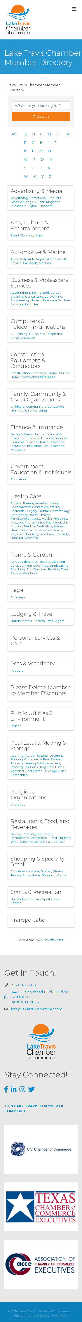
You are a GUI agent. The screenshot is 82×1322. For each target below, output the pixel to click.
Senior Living (37, 410)
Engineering (19, 300)
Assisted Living (47, 503)
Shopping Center (55, 875)
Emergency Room (24, 514)
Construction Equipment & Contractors (27, 360)
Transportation (29, 920)
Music (39, 235)
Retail (36, 875)
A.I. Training (18, 333)
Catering (29, 834)
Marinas (45, 263)
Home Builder (59, 373)
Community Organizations (45, 406)
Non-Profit (18, 410)
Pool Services (36, 569)
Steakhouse (29, 841)
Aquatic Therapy (22, 503)
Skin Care (47, 534)
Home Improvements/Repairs (32, 377)
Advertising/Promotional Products (35, 198)
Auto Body (18, 259)
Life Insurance (53, 445)
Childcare (17, 406)
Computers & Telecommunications (37, 324)
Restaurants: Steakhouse (29, 837)
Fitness (44, 514)
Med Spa (45, 522)
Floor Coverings (36, 565)
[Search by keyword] (41, 105)
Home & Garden (31, 555)
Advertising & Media (36, 191)
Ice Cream (44, 834)
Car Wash (30, 263)
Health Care (25, 496)
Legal (17, 590)
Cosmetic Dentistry (46, 507)
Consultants (34, 296)
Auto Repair (37, 259)
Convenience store (24, 871)
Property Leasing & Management (35, 763)
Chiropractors (20, 507)
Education (18, 479)
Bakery (15, 834)
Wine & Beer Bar (52, 841)
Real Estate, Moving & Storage (38, 746)
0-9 (13, 134)
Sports (47, 899)
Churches (17, 804)
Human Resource (43, 300)
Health (47, 518)
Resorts (39, 621)
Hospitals (60, 518)
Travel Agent (55, 621)
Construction (20, 373)
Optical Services (34, 530)
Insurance (17, 445)
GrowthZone (52, 940)
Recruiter (31, 304)
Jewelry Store (20, 875)
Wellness (31, 537)
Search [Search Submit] (41, 116)
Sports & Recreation (35, 892)
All (69, 134)
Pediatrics (54, 530)
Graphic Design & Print (27, 202)
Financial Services (54, 438)
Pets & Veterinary (32, 663)
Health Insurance (51, 442)
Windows (30, 573)
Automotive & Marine (38, 252)
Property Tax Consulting (28, 767)
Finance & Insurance (36, 427)
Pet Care (17, 670)
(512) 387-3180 (23, 985)
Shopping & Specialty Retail (37, 861)
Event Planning (21, 235)
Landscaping (58, 565)
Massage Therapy (23, 522)
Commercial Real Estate (42, 759)
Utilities (15, 726)
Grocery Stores (51, 871)
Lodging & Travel (32, 614)
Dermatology (60, 511)
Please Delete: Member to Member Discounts (40, 690)
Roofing (54, 569)
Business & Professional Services (40, 283)
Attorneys (17, 597)
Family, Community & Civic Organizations (38, 397)
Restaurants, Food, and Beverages (40, 824)
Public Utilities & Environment (31, 716)
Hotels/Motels (21, 621)
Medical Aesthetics (38, 526)
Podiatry (32, 534)
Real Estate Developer (42, 771)
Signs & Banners (40, 206)
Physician (17, 534)
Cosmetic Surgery (23, 511)
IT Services (37, 333)
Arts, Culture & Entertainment (29, 225)
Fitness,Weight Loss (25, 518)
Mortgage (17, 449)
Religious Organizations (28, 794)
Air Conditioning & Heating (30, 561)
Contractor (39, 373)
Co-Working (53, 296)
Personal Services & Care (35, 641)
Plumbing (17, 569)
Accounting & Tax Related (29, 292)
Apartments (19, 755)
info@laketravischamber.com (36, 1009)
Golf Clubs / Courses (25, 899)
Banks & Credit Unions (27, 434)
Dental (43, 511)
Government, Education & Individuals (41, 469)
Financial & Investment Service (36, 436)
